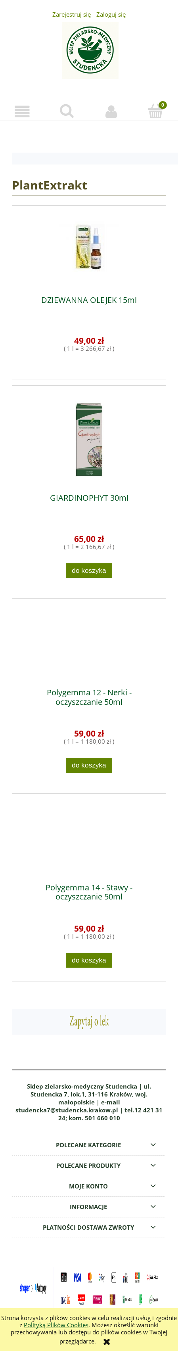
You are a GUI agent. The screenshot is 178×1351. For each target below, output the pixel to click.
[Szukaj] (66, 111)
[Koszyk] (156, 111)
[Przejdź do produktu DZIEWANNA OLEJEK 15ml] (89, 250)
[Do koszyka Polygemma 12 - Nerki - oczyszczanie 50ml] (89, 765)
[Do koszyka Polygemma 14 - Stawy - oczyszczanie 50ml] (89, 960)
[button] (22, 111)
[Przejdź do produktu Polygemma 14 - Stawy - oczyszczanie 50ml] (89, 838)
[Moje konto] (111, 111)
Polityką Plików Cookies (56, 1325)
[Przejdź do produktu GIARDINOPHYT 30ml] (89, 439)
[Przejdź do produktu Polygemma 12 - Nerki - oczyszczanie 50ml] (89, 643)
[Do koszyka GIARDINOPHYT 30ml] (89, 570)
